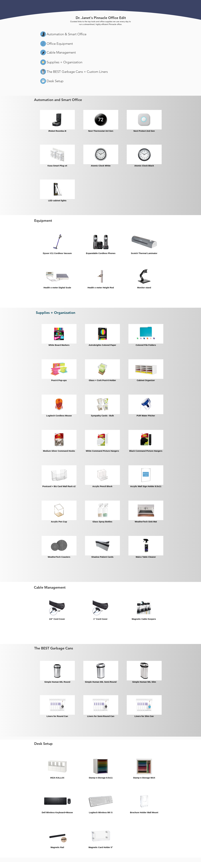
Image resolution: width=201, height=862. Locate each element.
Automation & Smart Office (66, 34)
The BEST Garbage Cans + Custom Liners (77, 72)
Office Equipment (60, 44)
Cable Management (61, 52)
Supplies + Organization (64, 62)
